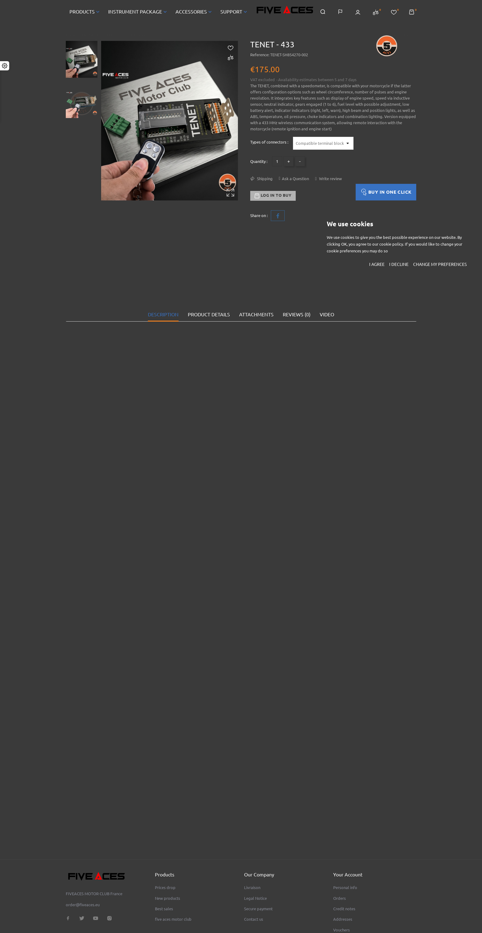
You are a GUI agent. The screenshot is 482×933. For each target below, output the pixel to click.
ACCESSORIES (194, 11)
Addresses (342, 876)
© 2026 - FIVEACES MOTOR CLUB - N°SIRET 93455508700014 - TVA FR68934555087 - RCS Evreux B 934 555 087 (151, 922)
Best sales (164, 866)
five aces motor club (173, 876)
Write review (330, 178)
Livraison (252, 844)
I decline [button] (399, 264)
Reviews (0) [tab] (296, 293)
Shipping (264, 178)
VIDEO (327, 293)
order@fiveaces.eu (83, 862)
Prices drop (165, 844)
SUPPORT (234, 11)
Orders (339, 855)
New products (167, 855)
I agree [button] (377, 264)
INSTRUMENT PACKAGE (138, 11)
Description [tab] (163, 293)
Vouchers (341, 887)
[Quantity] (277, 161)
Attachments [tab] (256, 293)
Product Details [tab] (209, 293)
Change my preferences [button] (440, 264)
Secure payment (258, 866)
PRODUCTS (85, 11)
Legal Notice (255, 855)
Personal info (345, 844)
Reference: (259, 55)
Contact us (253, 876)
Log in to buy (273, 196)
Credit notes (344, 866)
